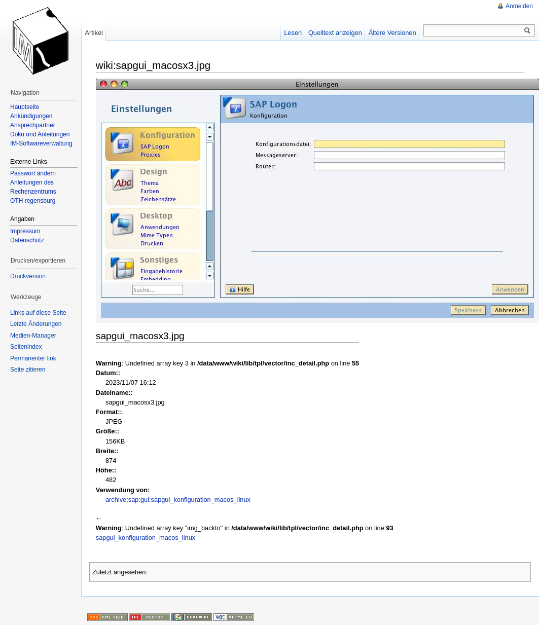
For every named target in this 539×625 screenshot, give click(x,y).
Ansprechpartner (32, 125)
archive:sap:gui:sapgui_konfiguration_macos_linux (177, 499)
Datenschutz (27, 240)
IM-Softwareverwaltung (41, 143)
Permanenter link (33, 358)
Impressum (25, 231)
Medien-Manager (33, 335)
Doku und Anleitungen (39, 134)
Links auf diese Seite (38, 312)
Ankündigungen (31, 116)
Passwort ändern (33, 173)
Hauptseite (24, 107)
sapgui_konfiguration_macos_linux (145, 537)
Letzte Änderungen (35, 323)
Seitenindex (26, 346)
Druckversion (28, 276)
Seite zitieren (27, 369)
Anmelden (519, 6)
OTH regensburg (32, 200)
